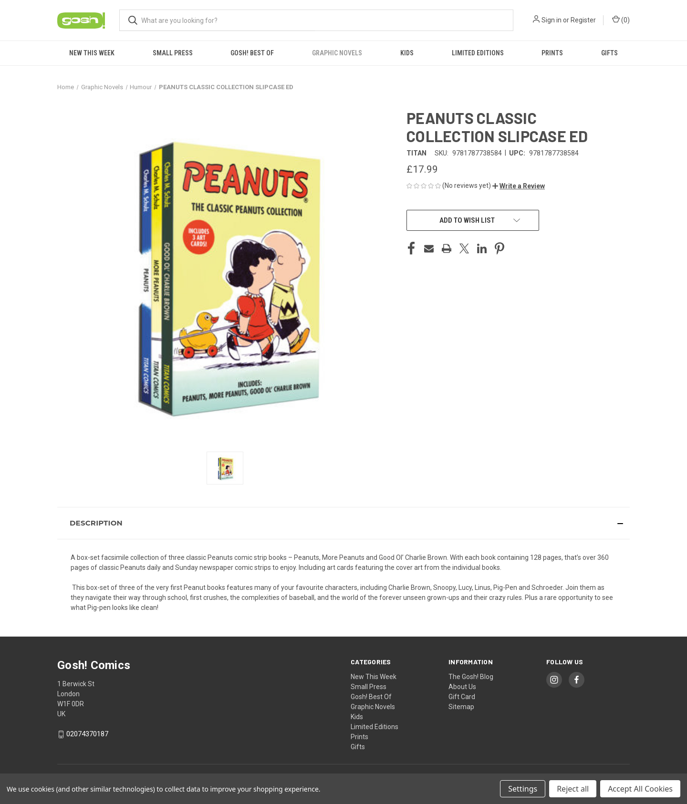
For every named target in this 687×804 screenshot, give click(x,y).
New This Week (91, 53)
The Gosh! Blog (470, 676)
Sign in (551, 20)
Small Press (173, 53)
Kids (407, 53)
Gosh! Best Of (252, 53)
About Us (462, 687)
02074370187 (87, 734)
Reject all (573, 788)
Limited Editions (478, 53)
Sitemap (461, 707)
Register (583, 20)
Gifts (609, 53)
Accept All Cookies (640, 788)
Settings (522, 788)
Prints (552, 53)
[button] (518, 186)
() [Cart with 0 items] (621, 19)
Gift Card (461, 697)
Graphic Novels (337, 53)
